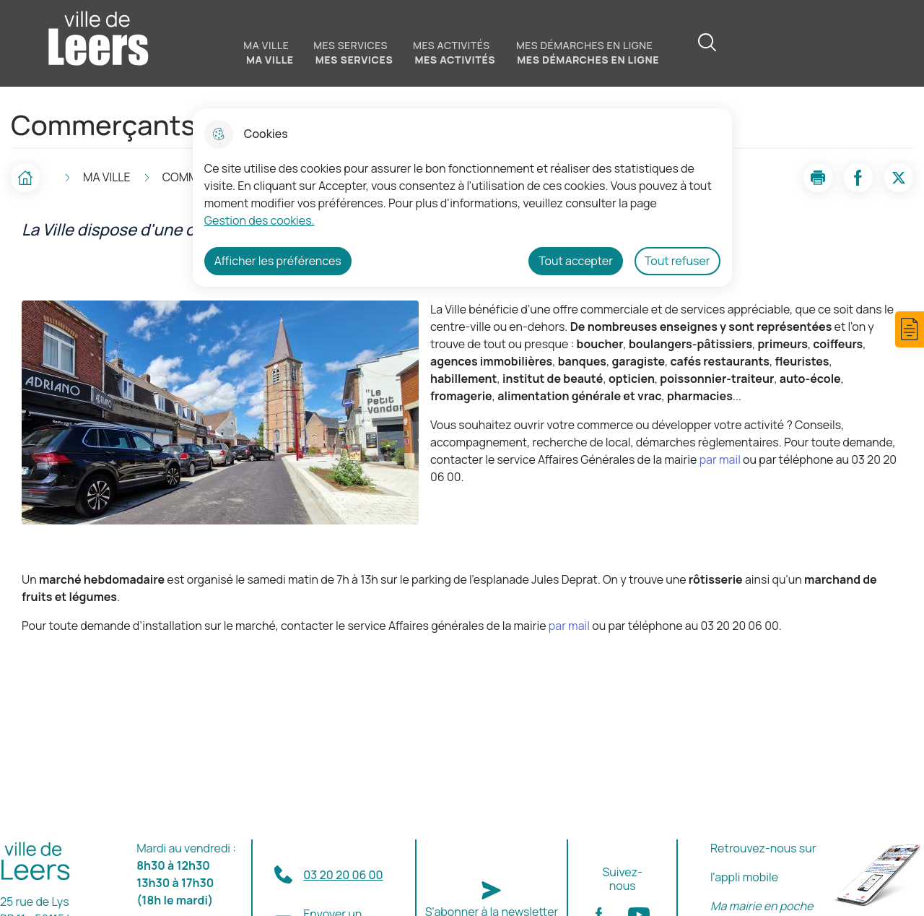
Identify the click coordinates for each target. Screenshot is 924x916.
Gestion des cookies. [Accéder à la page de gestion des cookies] (259, 220)
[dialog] (462, 197)
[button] (909, 329)
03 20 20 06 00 (343, 875)
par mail (720, 459)
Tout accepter (576, 261)
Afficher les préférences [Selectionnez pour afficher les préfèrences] (277, 261)
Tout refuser (677, 261)
